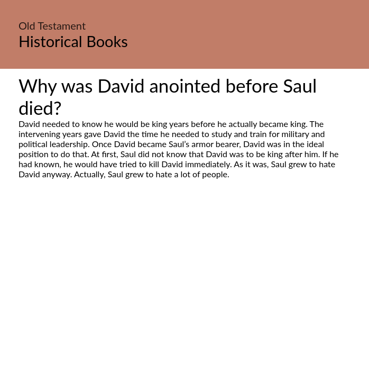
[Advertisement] (184, 278)
